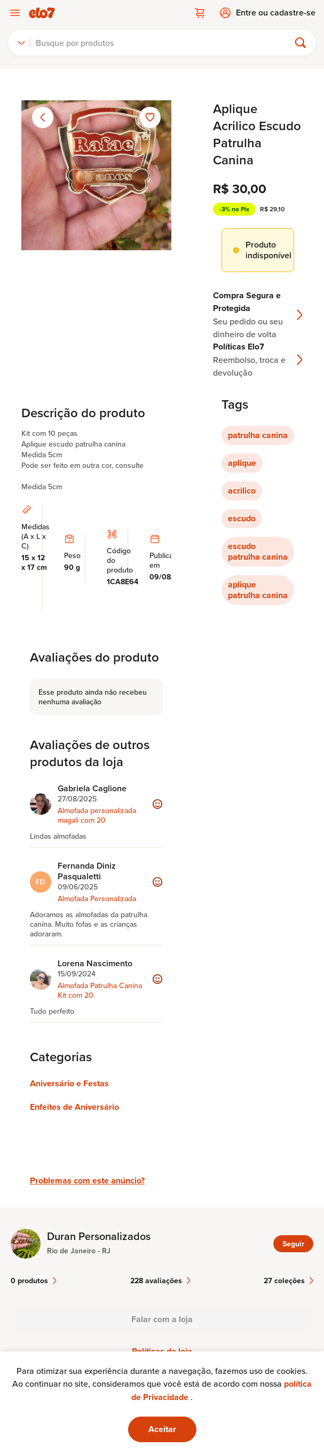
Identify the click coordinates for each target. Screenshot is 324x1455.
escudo (242, 518)
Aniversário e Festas (69, 1083)
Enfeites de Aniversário (74, 1107)
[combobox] (21, 42)
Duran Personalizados (99, 1236)
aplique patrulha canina (258, 589)
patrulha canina (258, 435)
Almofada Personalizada (97, 898)
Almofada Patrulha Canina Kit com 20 (100, 990)
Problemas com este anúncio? (87, 1180)
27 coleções (288, 1280)
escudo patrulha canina (258, 551)
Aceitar (162, 1429)
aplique (242, 463)
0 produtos (34, 1280)
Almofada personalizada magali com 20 (97, 815)
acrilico (242, 490)
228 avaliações (160, 1280)
